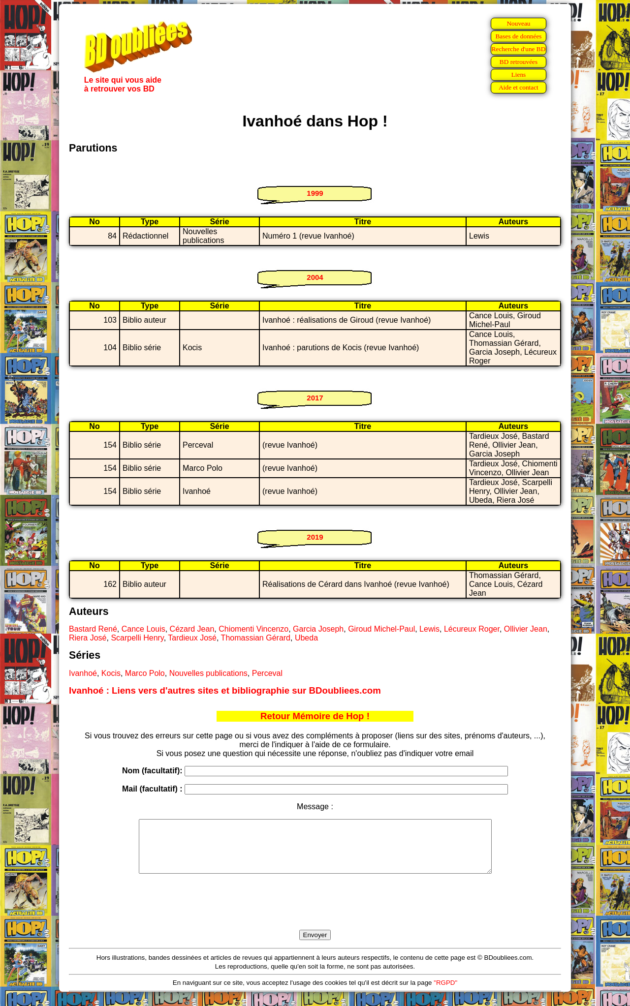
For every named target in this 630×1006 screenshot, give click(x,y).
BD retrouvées (518, 61)
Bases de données (518, 36)
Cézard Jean (192, 629)
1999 (315, 193)
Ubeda (306, 638)
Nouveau (518, 23)
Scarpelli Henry (137, 638)
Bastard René (93, 629)
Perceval (267, 673)
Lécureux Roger (472, 629)
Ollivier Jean (525, 629)
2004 (315, 277)
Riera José (87, 638)
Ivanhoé (83, 673)
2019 (315, 537)
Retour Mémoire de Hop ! (315, 716)
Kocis (111, 673)
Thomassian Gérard (255, 638)
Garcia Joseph (318, 629)
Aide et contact (518, 87)
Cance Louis (143, 629)
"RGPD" (445, 993)
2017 (315, 398)
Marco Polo (145, 673)
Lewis (429, 629)
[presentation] (315, 913)
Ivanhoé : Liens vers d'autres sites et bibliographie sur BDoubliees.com (225, 690)
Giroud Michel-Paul (381, 629)
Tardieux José (192, 638)
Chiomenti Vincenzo (253, 629)
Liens (518, 74)
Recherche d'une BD (519, 49)
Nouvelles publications (208, 673)
